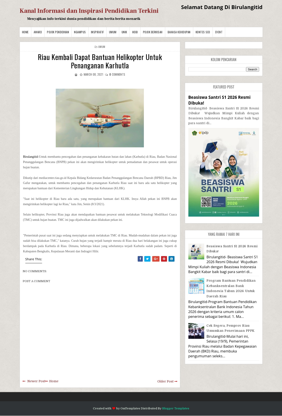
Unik (124, 32)
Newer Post (36, 381)
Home (25, 32)
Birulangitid (30, 156)
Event (219, 32)
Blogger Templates (175, 408)
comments (117, 74)
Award (38, 32)
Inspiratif (97, 32)
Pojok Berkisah (153, 32)
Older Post (165, 381)
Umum (113, 32)
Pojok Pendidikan (58, 32)
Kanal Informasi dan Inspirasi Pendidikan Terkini (89, 11)
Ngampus (80, 32)
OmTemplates (130, 408)
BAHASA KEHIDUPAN (179, 32)
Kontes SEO (203, 32)
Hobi (135, 32)
